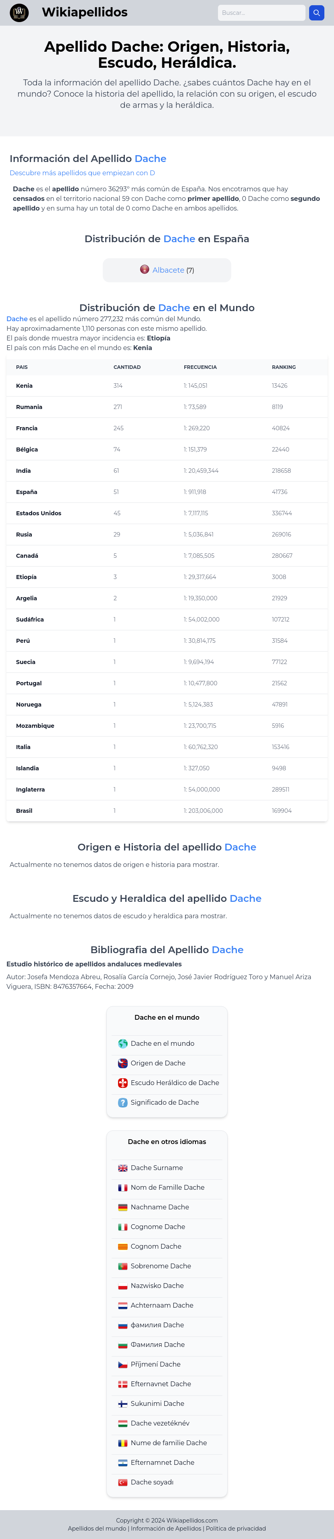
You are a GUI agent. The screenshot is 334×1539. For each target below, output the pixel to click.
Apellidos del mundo (97, 1528)
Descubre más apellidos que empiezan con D (82, 173)
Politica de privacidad (236, 1528)
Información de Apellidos (166, 1528)
